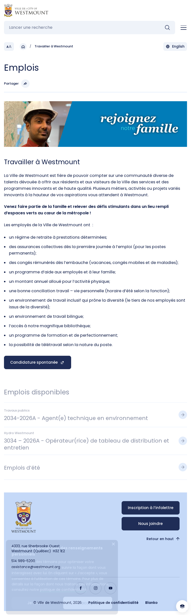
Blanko (151, 602)
